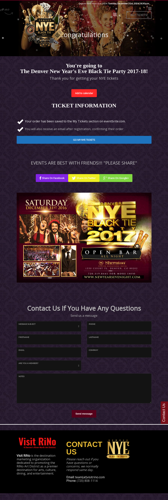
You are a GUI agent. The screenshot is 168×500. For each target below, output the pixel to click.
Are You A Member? (28, 363)
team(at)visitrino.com (90, 477)
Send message (84, 413)
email (21, 350)
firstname (24, 337)
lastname (94, 337)
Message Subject (27, 324)
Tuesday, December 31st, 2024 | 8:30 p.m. (129, 3)
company (93, 350)
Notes (21, 376)
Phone (92, 324)
